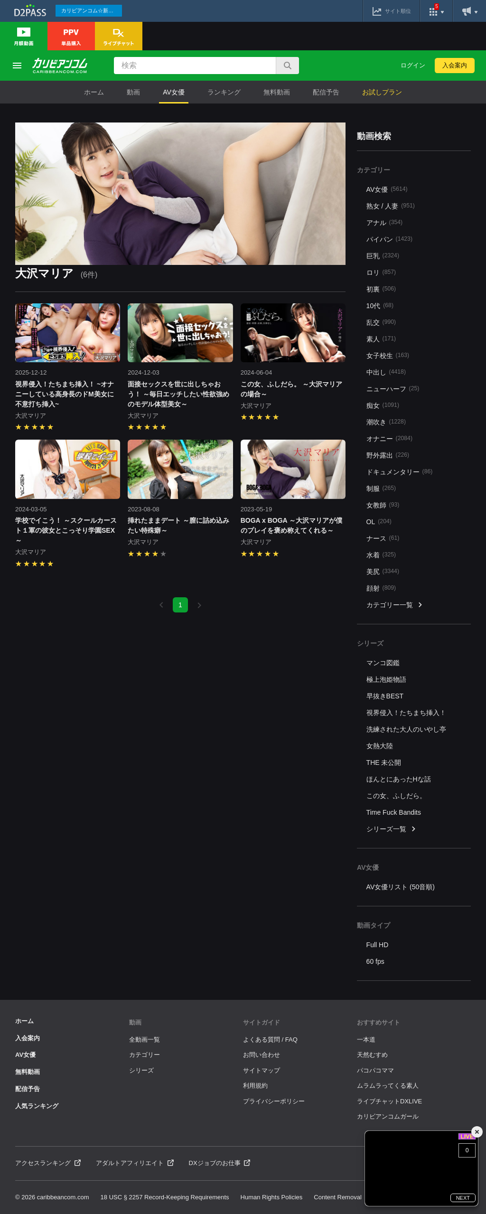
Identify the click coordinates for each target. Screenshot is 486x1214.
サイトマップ (261, 1070)
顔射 (381, 588)
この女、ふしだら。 (396, 796)
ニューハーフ (393, 389)
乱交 (381, 322)
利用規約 (255, 1085)
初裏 (381, 289)
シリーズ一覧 (391, 829)
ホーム (94, 92)
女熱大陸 (379, 746)
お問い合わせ (261, 1054)
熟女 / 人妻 (390, 206)
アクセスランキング (48, 1163)
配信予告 (326, 92)
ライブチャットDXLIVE (389, 1101)
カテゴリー (144, 1054)
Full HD (377, 945)
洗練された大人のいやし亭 (406, 729)
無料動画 (276, 92)
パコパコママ (375, 1070)
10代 (379, 306)
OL (379, 522)
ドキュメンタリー (399, 472)
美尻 (382, 571)
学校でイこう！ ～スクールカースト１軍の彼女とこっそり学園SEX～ (66, 530)
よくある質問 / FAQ (270, 1039)
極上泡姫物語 (386, 679)
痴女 (382, 405)
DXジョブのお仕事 (220, 1163)
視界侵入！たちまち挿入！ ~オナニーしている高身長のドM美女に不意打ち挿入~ (64, 394)
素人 (381, 339)
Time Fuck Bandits (393, 812)
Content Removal (337, 1197)
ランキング (224, 92)
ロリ (381, 272)
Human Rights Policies (272, 1197)
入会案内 (454, 65)
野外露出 (388, 455)
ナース (383, 538)
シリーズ (141, 1070)
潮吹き (386, 422)
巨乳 (382, 256)
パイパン (389, 239)
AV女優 (174, 92)
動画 (133, 92)
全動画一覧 (144, 1039)
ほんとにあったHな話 (398, 779)
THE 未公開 (384, 762)
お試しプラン (382, 92)
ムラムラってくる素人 (388, 1085)
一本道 (366, 1039)
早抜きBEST (385, 696)
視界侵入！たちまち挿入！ (406, 712)
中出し (386, 372)
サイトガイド (261, 1022)
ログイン (413, 65)
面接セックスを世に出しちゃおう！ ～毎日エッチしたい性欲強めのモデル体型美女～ (178, 394)
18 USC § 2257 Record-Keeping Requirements (165, 1197)
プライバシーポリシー (274, 1101)
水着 (381, 555)
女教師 (383, 505)
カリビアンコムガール (388, 1116)
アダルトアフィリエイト (135, 1163)
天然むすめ (372, 1054)
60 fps (375, 961)
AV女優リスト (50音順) (400, 887)
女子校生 (388, 355)
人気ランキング (36, 1106)
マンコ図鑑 (383, 663)
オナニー (389, 438)
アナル (384, 222)
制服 (381, 488)
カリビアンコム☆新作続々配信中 (91, 10)
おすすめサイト (378, 1022)
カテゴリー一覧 (394, 605)
